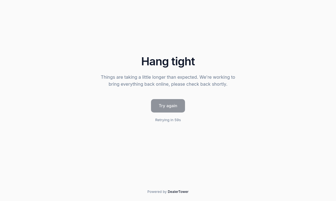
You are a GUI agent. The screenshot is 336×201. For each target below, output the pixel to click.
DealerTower (178, 192)
